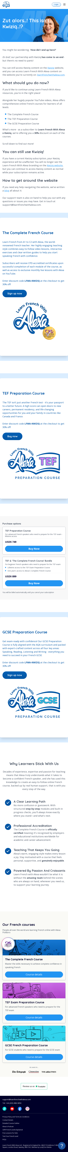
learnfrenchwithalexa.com (51, 74)
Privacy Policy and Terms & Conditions (15, 1117)
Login (56, 4)
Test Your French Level (10, 1136)
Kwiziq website (55, 165)
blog (6, 190)
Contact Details (7, 1120)
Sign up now (14, 293)
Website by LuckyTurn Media (41, 1147)
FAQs (4, 1139)
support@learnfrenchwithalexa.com (16, 1099)
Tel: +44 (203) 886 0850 (11, 1103)
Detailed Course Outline (10, 1123)
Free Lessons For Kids (10, 1133)
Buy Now (34, 548)
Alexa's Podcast (7, 1126)
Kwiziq (50, 67)
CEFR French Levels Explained (12, 1130)
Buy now (12, 436)
